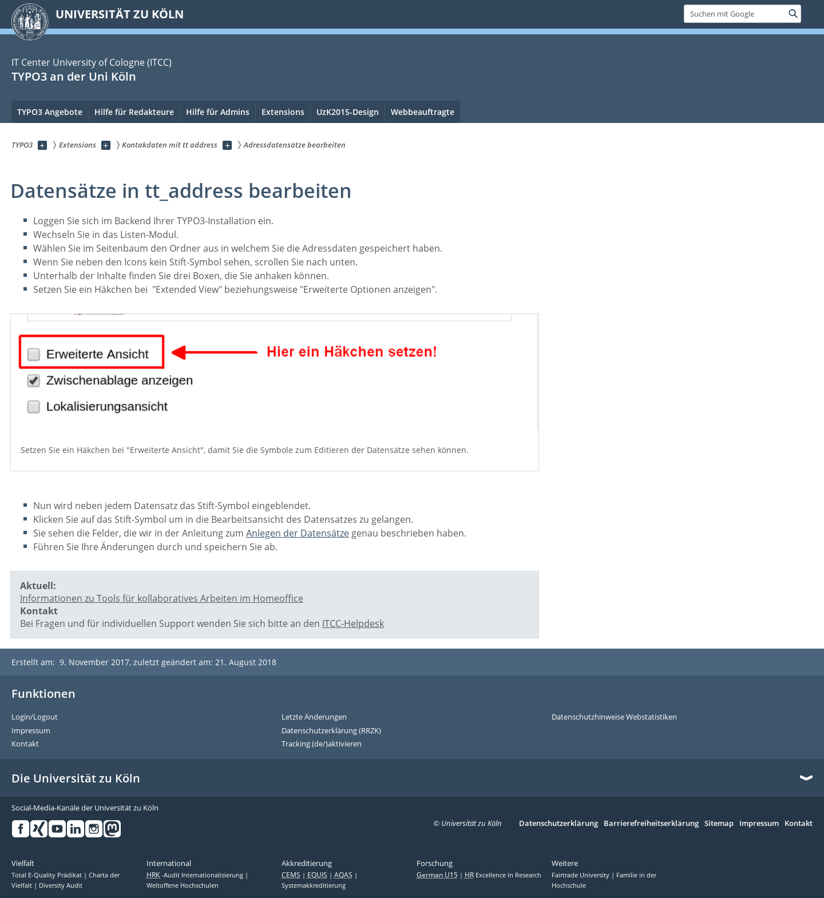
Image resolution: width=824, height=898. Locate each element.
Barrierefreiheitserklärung (651, 823)
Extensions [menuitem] (283, 111)
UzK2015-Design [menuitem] (347, 111)
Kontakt (25, 744)
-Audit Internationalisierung (195, 875)
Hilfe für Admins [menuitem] (217, 111)
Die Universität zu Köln (75, 778)
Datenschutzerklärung (558, 823)
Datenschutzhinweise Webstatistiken (614, 717)
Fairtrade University (581, 875)
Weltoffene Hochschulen (182, 885)
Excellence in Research (503, 875)
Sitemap (719, 823)
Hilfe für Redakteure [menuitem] (134, 111)
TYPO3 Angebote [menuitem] (49, 111)
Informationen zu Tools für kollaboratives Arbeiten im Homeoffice (161, 598)
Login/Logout (34, 717)
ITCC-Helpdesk (353, 623)
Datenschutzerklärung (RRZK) (331, 731)
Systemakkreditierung (314, 885)
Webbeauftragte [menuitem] (422, 111)
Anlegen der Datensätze (297, 533)
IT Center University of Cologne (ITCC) (91, 62)
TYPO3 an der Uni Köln (73, 76)
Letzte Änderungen (314, 717)
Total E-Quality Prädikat (47, 875)
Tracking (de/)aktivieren (322, 744)
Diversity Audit (60, 885)
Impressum (30, 731)
